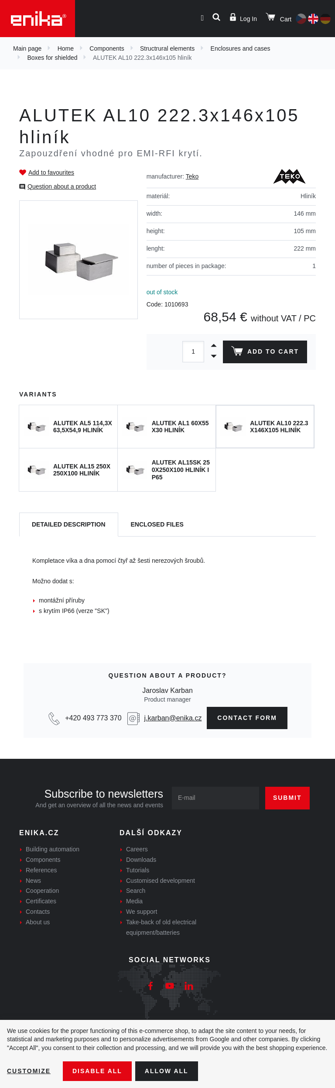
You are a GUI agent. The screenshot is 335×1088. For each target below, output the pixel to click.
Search (135, 890)
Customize (29, 1070)
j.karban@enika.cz (173, 718)
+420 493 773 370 (93, 718)
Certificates (41, 901)
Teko (192, 176)
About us (38, 922)
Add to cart (265, 352)
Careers (137, 849)
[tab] (68, 525)
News (33, 880)
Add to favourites (51, 172)
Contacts (38, 911)
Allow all (166, 1070)
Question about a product (61, 186)
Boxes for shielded (52, 57)
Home (66, 48)
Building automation (52, 849)
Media (134, 901)
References (41, 870)
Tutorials (137, 870)
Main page (27, 48)
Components (106, 48)
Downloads (141, 859)
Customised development (160, 880)
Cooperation (42, 890)
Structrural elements (167, 48)
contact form (247, 717)
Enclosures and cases (240, 48)
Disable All (97, 1070)
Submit (287, 797)
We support (141, 911)
